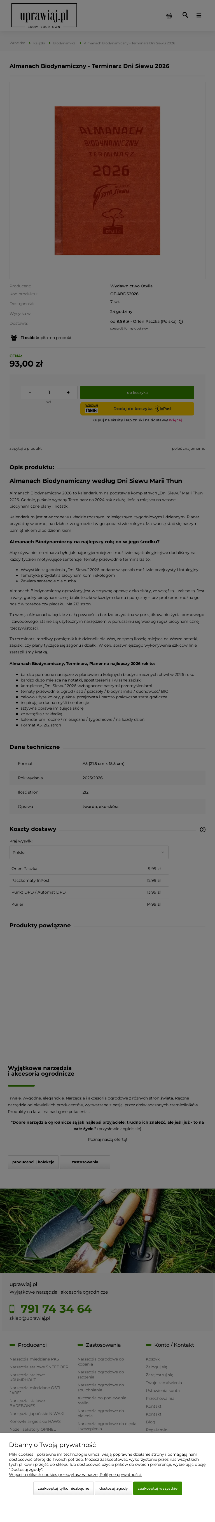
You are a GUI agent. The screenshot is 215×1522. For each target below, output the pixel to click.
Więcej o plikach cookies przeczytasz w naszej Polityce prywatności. (75, 1474)
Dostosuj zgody (113, 1488)
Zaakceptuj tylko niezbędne (63, 1488)
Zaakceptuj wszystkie (157, 1488)
